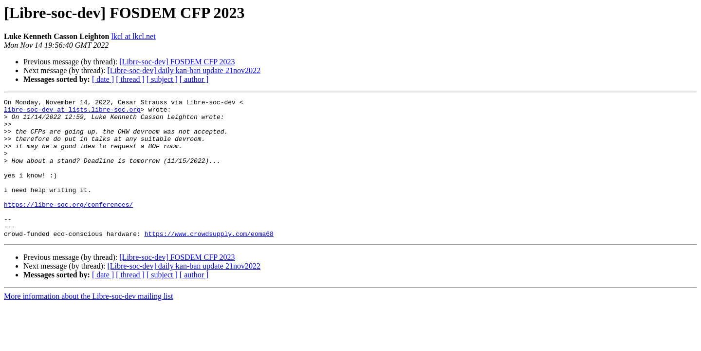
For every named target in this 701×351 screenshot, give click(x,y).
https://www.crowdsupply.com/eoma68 (209, 261)
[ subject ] (162, 79)
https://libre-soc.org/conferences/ (68, 226)
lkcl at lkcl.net (133, 36)
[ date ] (103, 79)
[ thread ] (130, 79)
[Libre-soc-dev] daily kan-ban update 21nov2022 (183, 70)
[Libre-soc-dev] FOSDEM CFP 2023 (177, 62)
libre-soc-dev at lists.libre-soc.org (72, 112)
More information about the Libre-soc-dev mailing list (88, 324)
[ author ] (194, 79)
